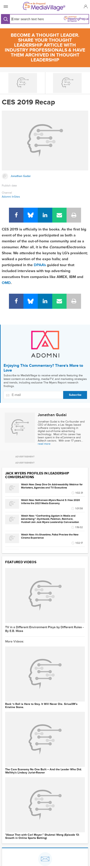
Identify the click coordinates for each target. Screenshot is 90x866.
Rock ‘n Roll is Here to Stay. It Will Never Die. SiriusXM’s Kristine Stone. (41, 706)
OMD (6, 283)
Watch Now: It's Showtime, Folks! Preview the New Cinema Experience (49, 536)
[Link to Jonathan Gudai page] (45, 176)
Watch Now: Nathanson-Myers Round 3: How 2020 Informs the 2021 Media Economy (50, 502)
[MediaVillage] (44, 6)
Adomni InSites (11, 196)
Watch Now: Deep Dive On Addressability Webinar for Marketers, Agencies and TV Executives (52, 486)
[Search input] (27, 19)
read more (44, 443)
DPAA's (40, 265)
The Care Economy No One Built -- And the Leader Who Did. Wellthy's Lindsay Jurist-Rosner (43, 771)
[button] (85, 6)
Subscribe (75, 395)
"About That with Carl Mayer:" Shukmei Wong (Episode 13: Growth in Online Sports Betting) (42, 836)
